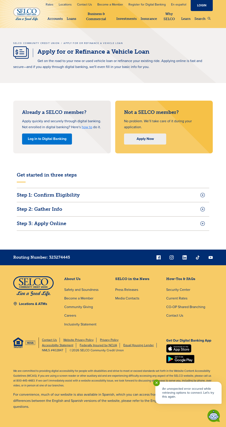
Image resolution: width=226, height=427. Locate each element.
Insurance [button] (149, 19)
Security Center (178, 289)
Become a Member (110, 4)
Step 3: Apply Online (41, 223)
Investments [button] (126, 19)
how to (87, 127)
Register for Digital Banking (147, 4)
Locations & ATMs (33, 303)
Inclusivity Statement (80, 324)
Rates (49, 4)
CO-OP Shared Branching (185, 306)
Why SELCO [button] (169, 16)
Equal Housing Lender (138, 345)
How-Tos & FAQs (180, 279)
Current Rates (176, 298)
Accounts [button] (55, 19)
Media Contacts (127, 298)
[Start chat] (214, 416)
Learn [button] (185, 19)
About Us (72, 279)
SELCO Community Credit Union (36, 43)
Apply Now (145, 138)
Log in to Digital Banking (47, 138)
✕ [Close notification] (156, 383)
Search (202, 19)
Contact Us (84, 4)
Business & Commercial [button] (96, 16)
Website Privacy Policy (78, 340)
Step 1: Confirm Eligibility (48, 195)
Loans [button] (71, 19)
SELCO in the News (132, 279)
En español (178, 4)
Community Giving (78, 306)
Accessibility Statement (57, 345)
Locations (65, 4)
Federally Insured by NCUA (98, 345)
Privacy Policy (109, 340)
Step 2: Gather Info (39, 209)
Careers (70, 315)
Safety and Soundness (81, 289)
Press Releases (126, 289)
